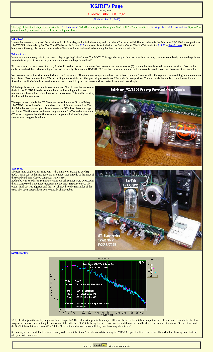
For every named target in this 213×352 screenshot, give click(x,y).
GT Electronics (69, 27)
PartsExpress (175, 45)
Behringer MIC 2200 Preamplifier (169, 27)
